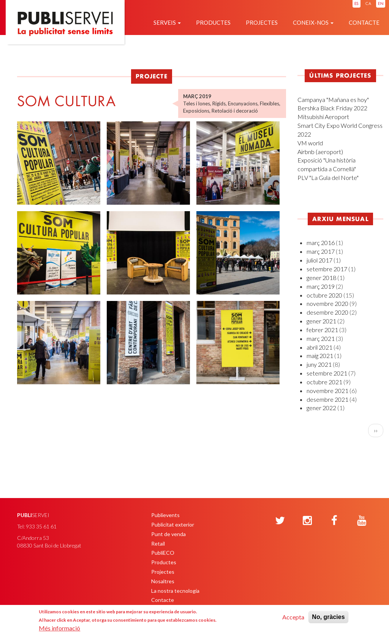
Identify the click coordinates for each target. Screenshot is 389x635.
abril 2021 (319, 347)
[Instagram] (307, 520)
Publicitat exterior (172, 524)
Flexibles (269, 103)
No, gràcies (328, 617)
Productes (213, 22)
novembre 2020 (327, 303)
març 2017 (321, 251)
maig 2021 (320, 355)
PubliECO (162, 552)
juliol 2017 (319, 260)
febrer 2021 (322, 329)
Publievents (165, 515)
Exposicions (196, 111)
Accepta (293, 617)
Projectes (262, 22)
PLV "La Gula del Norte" (328, 177)
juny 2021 (319, 364)
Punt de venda (168, 534)
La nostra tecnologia (175, 590)
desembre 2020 (327, 312)
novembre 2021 (327, 390)
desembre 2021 (327, 399)
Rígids (219, 103)
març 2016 (321, 242)
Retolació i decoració (235, 111)
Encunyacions (243, 103)
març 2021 (321, 338)
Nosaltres (162, 581)
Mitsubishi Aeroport (323, 116)
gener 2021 (321, 321)
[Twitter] (280, 520)
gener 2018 (321, 277)
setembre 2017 (327, 268)
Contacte (364, 22)
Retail (158, 543)
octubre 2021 (324, 381)
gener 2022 (321, 407)
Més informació (59, 628)
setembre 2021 (327, 373)
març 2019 (321, 286)
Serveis (167, 22)
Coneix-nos (313, 22)
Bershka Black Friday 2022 (332, 107)
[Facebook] (334, 520)
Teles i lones (196, 103)
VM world (310, 142)
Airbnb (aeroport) (320, 151)
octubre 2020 (324, 295)
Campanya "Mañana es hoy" (333, 99)
